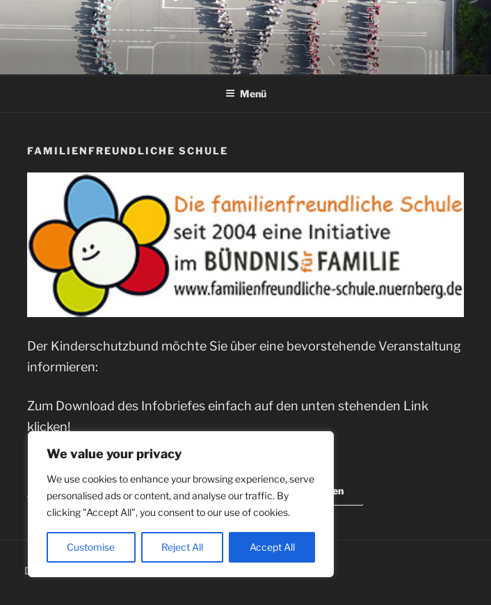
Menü (245, 93)
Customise (91, 547)
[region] (181, 504)
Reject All (182, 547)
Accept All (272, 547)
